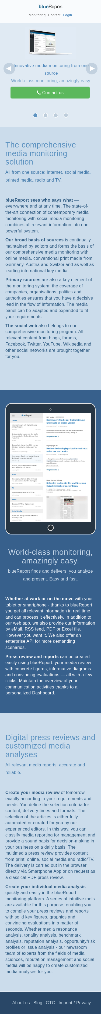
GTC (50, 1002)
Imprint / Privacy (74, 1002)
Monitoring (37, 15)
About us (21, 1002)
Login (67, 15)
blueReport (51, 6)
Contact (54, 15)
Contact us (50, 92)
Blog (37, 1002)
